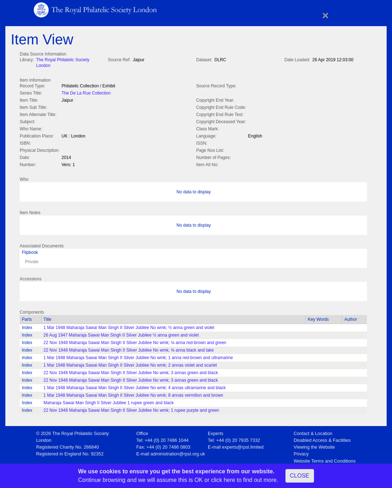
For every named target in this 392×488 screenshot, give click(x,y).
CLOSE (299, 476)
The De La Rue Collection (86, 92)
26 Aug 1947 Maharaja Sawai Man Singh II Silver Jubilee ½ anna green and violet (121, 333)
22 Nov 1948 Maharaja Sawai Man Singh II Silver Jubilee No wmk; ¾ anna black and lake (129, 348)
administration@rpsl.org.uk (178, 452)
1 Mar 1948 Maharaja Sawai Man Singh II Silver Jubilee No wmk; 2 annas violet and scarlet (130, 363)
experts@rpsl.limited (243, 445)
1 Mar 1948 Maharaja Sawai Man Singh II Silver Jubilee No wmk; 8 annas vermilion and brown (133, 393)
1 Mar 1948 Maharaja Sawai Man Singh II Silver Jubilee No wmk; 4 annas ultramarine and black (135, 386)
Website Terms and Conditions (325, 459)
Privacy (301, 452)
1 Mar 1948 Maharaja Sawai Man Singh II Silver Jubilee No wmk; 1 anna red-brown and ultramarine (138, 356)
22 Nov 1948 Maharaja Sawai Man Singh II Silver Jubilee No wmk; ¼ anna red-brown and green (135, 341)
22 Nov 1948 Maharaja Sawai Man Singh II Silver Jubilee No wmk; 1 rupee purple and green (131, 408)
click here (223, 480)
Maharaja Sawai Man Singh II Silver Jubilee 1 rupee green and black (109, 401)
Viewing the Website (314, 445)
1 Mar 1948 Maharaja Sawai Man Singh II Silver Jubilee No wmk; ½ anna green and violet (129, 326)
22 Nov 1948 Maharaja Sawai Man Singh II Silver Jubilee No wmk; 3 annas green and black (131, 371)
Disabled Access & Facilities (322, 438)
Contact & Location (313, 432)
